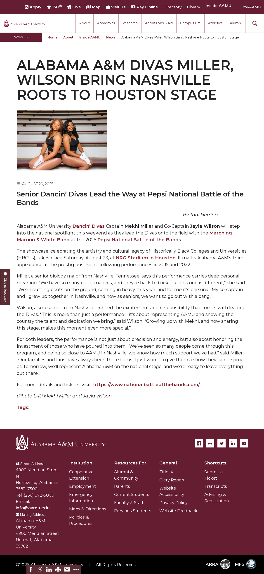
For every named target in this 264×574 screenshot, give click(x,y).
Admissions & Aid (159, 23)
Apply (33, 7)
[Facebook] (199, 443)
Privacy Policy (173, 502)
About (84, 23)
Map (93, 7)
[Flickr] (210, 443)
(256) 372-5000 (39, 495)
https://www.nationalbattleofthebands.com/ (146, 384)
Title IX (166, 471)
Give (74, 7)
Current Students (131, 494)
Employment (82, 486)
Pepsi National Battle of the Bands (139, 239)
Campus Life (190, 23)
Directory (172, 7)
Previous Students (132, 510)
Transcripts (215, 486)
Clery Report (172, 480)
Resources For (130, 463)
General (168, 463)
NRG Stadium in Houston (146, 258)
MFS (245, 564)
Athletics (215, 23)
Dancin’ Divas (89, 226)
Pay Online (144, 7)
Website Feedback (178, 510)
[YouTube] (244, 443)
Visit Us (116, 7)
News (111, 37)
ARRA (218, 564)
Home (52, 37)
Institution (80, 463)
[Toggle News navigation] (21, 37)
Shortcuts (215, 463)
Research (130, 23)
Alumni (236, 23)
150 (54, 6)
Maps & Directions (87, 509)
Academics (106, 23)
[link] (30, 569)
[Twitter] (221, 443)
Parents (122, 486)
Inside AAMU (89, 37)
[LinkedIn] (233, 443)
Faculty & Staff (128, 502)
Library (193, 7)
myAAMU (252, 7)
